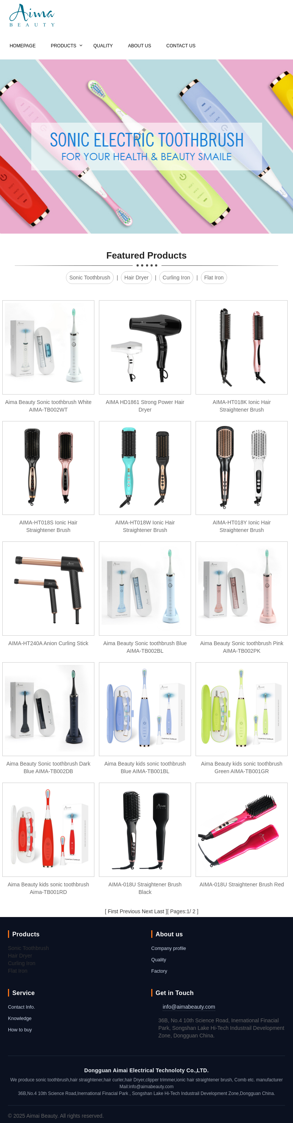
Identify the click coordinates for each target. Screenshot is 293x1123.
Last (159, 911)
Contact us (181, 45)
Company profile (168, 948)
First (113, 911)
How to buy (20, 1030)
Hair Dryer (136, 278)
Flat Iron (214, 278)
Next (147, 911)
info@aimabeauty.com (189, 1007)
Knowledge (19, 1018)
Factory (159, 971)
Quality (103, 45)
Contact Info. (21, 1007)
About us (139, 45)
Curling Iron (176, 278)
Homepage (22, 45)
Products (63, 45)
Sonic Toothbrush (89, 278)
